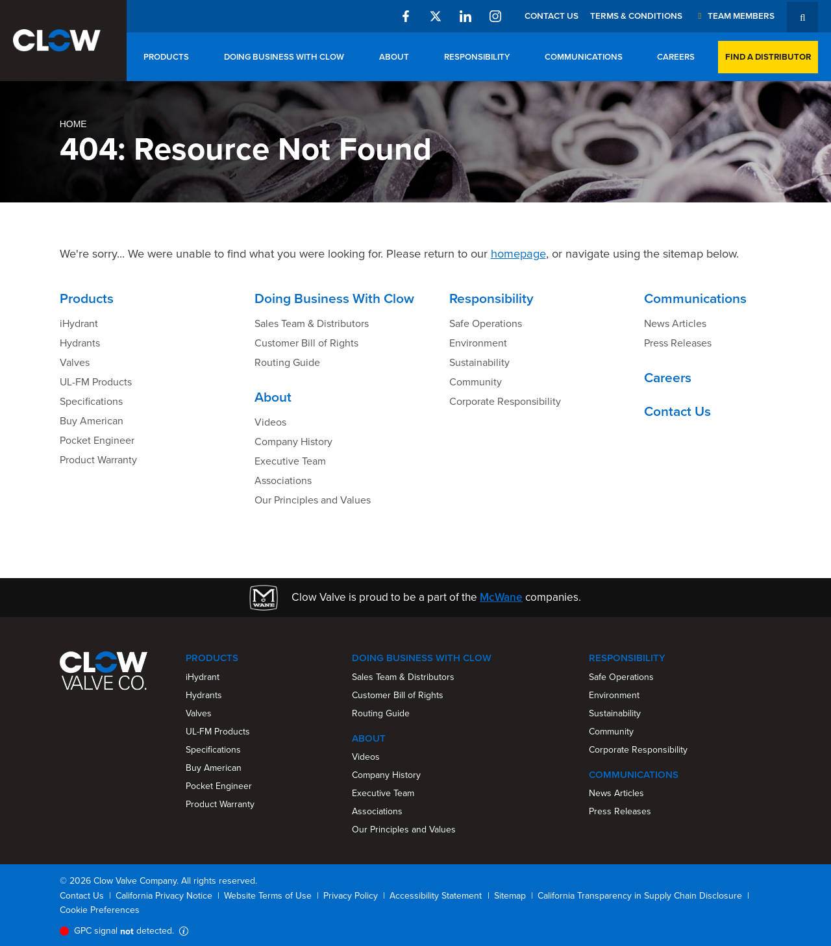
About (394, 57)
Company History (293, 441)
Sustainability (479, 362)
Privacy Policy (350, 896)
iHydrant (79, 323)
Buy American (91, 420)
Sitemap (510, 896)
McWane (501, 597)
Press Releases (678, 342)
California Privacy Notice (164, 896)
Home (73, 124)
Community (475, 381)
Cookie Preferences (100, 910)
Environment (478, 342)
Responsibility (477, 57)
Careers (676, 57)
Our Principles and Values (312, 499)
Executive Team (290, 461)
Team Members (734, 15)
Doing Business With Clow (284, 57)
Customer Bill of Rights (306, 342)
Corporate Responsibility (505, 401)
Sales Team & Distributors (311, 323)
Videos (270, 422)
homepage (518, 253)
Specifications (91, 401)
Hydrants (80, 342)
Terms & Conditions (636, 15)
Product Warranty (98, 459)
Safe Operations (485, 323)
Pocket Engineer (97, 440)
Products (166, 57)
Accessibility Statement (436, 896)
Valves (75, 362)
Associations (283, 480)
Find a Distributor (768, 57)
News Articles (675, 323)
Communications (584, 57)
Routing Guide (287, 362)
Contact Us (551, 15)
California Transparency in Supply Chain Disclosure (640, 896)
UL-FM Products (96, 381)
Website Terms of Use (268, 896)
